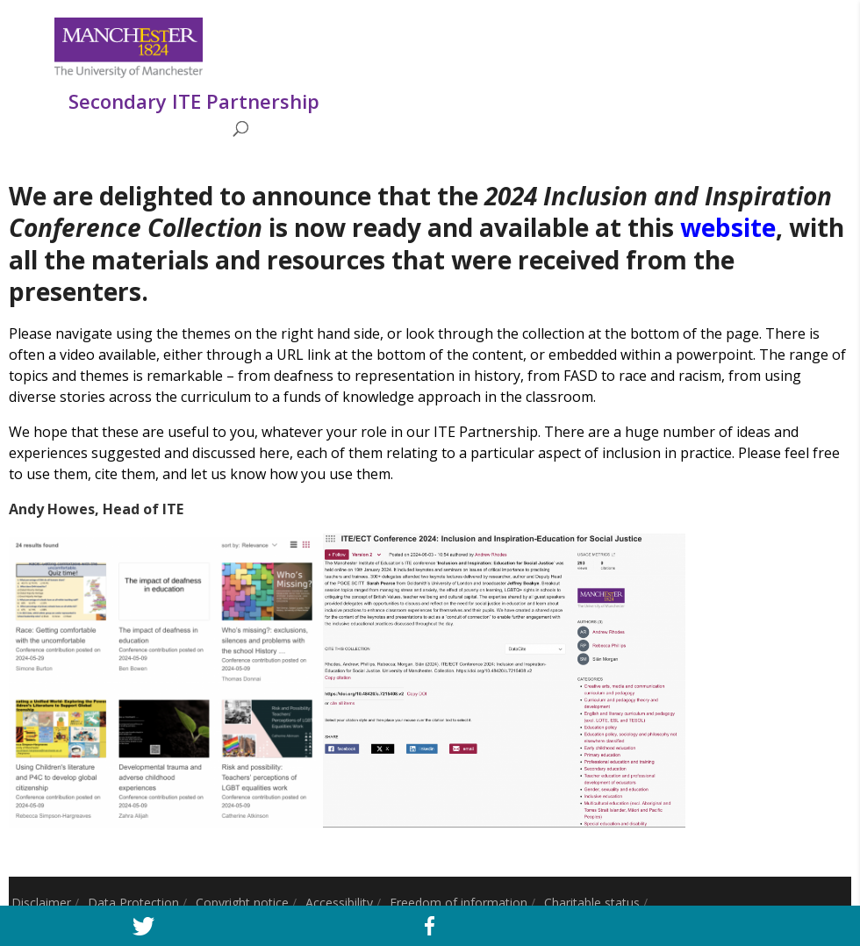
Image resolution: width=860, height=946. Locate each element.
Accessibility (339, 902)
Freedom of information (458, 902)
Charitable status (592, 902)
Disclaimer (41, 902)
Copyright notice (242, 902)
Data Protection (133, 902)
